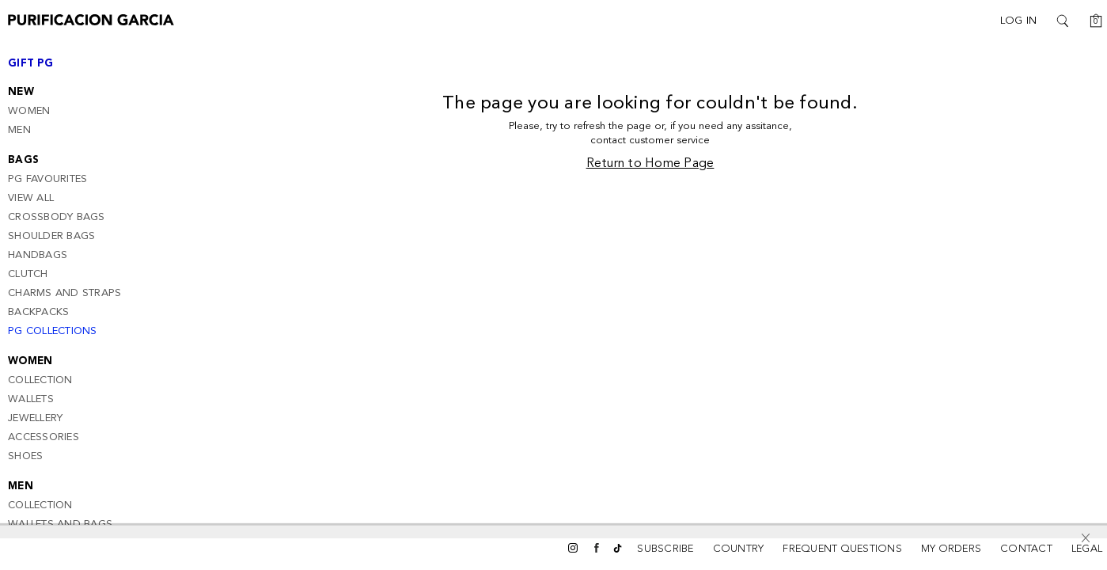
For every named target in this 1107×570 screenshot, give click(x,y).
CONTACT (1026, 548)
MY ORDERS (951, 548)
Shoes (25, 456)
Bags (23, 160)
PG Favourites (47, 179)
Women (29, 111)
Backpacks (38, 312)
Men (19, 130)
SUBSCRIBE (665, 548)
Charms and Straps (64, 293)
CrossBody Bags (56, 217)
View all (31, 198)
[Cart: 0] (1091, 20)
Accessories (43, 437)
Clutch (28, 274)
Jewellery (35, 418)
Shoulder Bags (51, 236)
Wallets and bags (60, 524)
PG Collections (52, 331)
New (21, 92)
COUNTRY (738, 548)
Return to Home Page (650, 164)
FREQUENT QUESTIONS (842, 548)
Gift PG (30, 64)
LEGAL (1086, 548)
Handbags (37, 255)
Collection (40, 380)
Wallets (31, 399)
